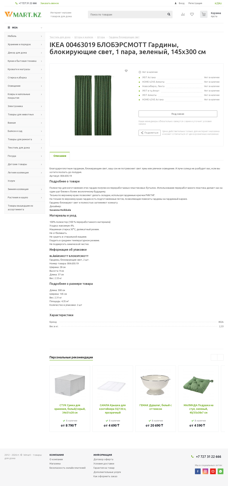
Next (220, 357)
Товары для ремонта (20, 139)
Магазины (55, 463)
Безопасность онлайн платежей (68, 467)
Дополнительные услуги (107, 472)
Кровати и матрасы (19, 69)
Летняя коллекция (18, 172)
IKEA (15, 27)
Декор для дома (17, 52)
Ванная (12, 122)
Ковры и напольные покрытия (19, 96)
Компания (57, 455)
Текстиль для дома (19, 147)
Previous (214, 357)
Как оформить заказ (105, 476)
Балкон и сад (15, 131)
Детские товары (17, 164)
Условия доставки (103, 463)
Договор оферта (103, 459)
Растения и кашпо (18, 197)
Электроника (15, 106)
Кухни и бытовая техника (22, 61)
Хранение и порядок (19, 44)
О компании (56, 459)
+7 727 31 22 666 (28, 3)
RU (220, 3)
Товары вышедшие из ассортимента (20, 207)
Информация (102, 455)
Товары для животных (21, 114)
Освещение (14, 85)
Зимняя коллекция (18, 189)
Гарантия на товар (104, 467)
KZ (216, 3)
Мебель (12, 36)
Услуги (11, 180)
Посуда (12, 156)
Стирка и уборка (17, 77)
